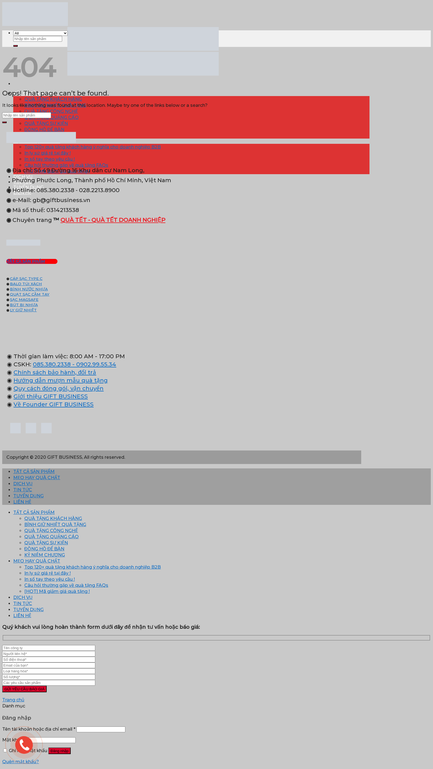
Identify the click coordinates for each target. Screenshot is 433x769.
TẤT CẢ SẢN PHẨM (34, 471)
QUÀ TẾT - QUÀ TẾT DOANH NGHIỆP (112, 219)
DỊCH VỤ (23, 483)
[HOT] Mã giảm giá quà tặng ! (57, 591)
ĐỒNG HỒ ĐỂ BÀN (44, 129)
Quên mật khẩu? (20, 761)
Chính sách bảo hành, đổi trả (55, 372)
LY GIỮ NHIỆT (23, 310)
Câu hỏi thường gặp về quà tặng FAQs (66, 585)
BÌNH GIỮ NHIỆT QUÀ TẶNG (55, 524)
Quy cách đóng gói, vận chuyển (59, 388)
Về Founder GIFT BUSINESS (54, 404)
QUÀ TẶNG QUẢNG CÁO (51, 117)
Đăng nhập (59, 751)
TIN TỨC (22, 489)
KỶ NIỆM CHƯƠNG (44, 555)
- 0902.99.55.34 (93, 364)
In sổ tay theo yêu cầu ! (49, 159)
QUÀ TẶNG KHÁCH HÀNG (53, 99)
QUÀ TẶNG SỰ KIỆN (46, 123)
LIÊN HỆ (22, 502)
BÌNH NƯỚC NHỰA (29, 289)
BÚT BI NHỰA (24, 305)
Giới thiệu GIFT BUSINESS (51, 396)
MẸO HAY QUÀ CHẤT (36, 477)
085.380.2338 (52, 364)
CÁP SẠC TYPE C (26, 278)
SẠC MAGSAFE (24, 299)
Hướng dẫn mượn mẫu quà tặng (61, 380)
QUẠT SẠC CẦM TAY (29, 294)
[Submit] (15, 46)
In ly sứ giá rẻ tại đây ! (47, 153)
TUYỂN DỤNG (28, 495)
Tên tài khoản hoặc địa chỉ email (38, 729)
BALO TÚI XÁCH (26, 284)
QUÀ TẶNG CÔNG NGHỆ (51, 111)
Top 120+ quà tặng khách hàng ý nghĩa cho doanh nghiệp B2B (92, 147)
